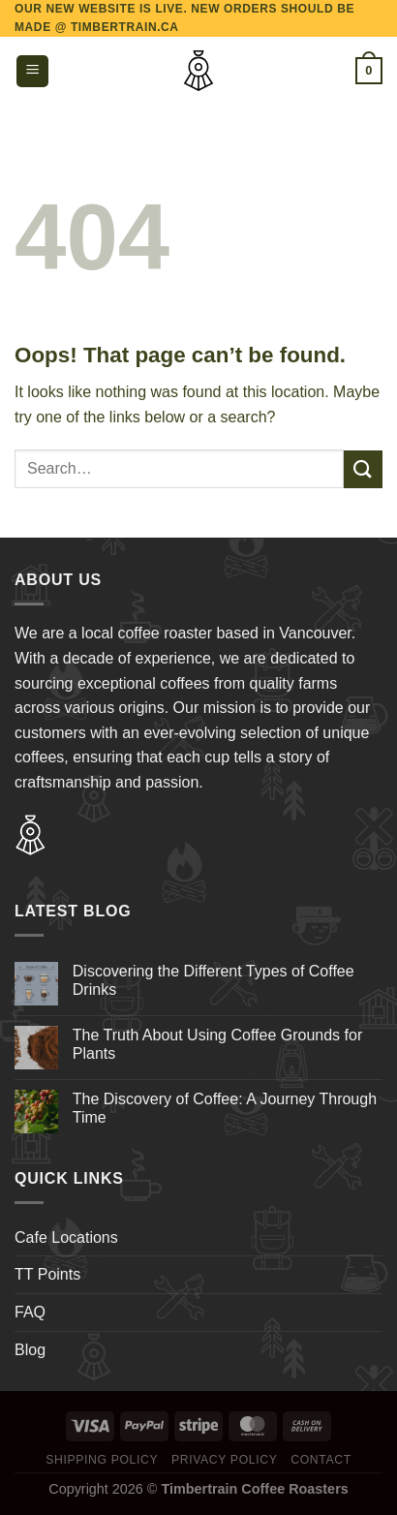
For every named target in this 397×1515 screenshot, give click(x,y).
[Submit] (363, 469)
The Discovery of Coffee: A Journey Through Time (225, 1108)
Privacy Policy (224, 1460)
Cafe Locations (66, 1237)
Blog (30, 1350)
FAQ (30, 1312)
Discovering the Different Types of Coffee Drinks (213, 980)
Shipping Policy (102, 1460)
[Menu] (32, 71)
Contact (320, 1460)
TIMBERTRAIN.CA (125, 27)
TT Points (47, 1274)
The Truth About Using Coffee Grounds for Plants (217, 1044)
